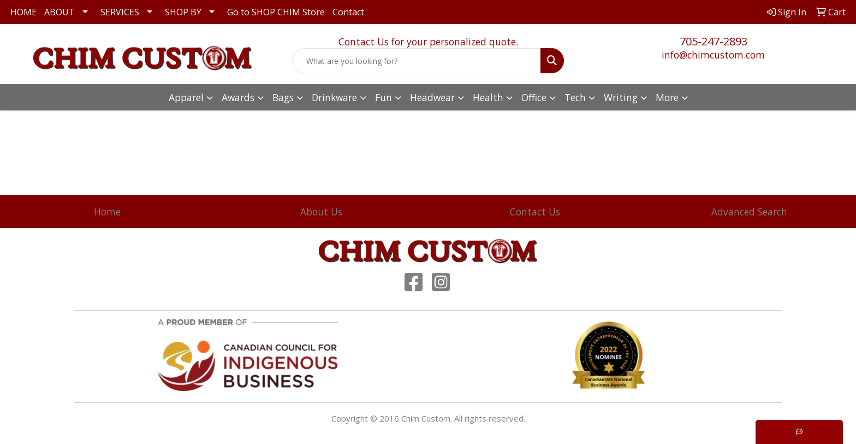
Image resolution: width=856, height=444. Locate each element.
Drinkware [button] (334, 97)
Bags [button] (283, 97)
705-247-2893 (713, 41)
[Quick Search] (417, 60)
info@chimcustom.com (713, 54)
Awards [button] (238, 97)
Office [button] (533, 97)
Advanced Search (749, 211)
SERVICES (119, 12)
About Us (321, 211)
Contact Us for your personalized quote (427, 41)
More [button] (667, 97)
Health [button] (488, 97)
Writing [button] (621, 97)
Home (107, 211)
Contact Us (535, 211)
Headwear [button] (432, 97)
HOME (23, 12)
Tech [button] (575, 97)
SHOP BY (183, 12)
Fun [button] (383, 97)
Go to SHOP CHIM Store (276, 12)
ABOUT (59, 12)
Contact (348, 12)
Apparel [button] (186, 97)
